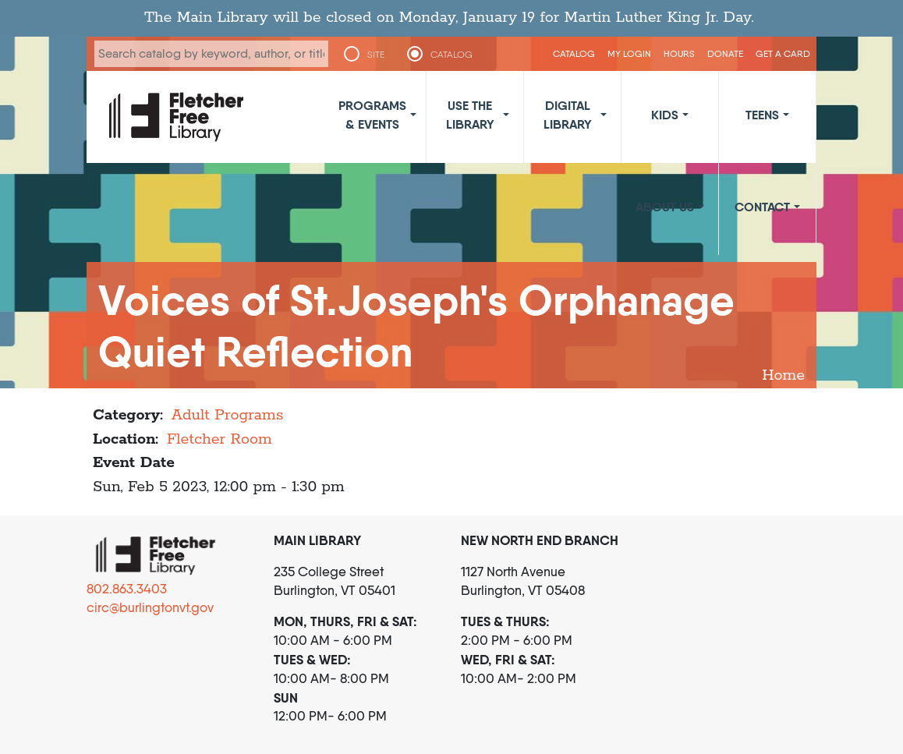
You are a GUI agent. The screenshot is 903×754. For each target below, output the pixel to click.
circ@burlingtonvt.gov (150, 607)
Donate (725, 53)
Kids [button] (664, 114)
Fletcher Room (219, 439)
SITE (375, 54)
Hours (679, 53)
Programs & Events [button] (372, 114)
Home (783, 375)
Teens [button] (762, 114)
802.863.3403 (127, 588)
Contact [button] (762, 206)
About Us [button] (665, 206)
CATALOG (451, 54)
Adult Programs (228, 415)
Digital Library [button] (568, 114)
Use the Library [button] (470, 114)
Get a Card (783, 53)
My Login (629, 53)
